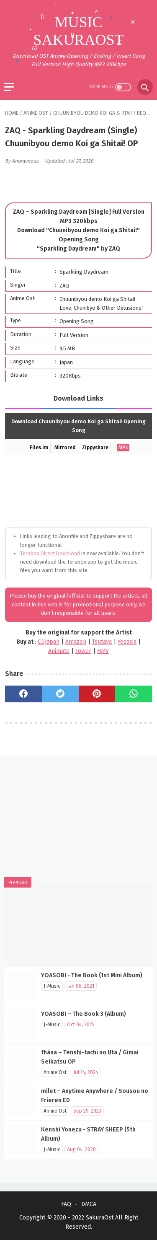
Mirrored (65, 447)
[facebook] (23, 694)
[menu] (9, 87)
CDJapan (48, 641)
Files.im (39, 447)
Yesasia (127, 641)
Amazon (75, 641)
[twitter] (60, 694)
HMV (103, 651)
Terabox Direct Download (50, 553)
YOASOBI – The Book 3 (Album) (83, 1013)
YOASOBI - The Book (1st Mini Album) (91, 975)
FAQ (66, 1204)
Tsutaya (102, 641)
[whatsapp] (133, 694)
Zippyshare (95, 447)
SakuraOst (99, 1217)
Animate (58, 651)
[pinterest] (97, 694)
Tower (83, 651)
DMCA (88, 1204)
